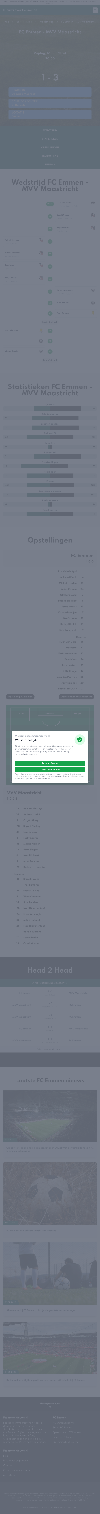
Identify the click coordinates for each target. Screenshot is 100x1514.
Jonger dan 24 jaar (50, 770)
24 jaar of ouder (50, 763)
